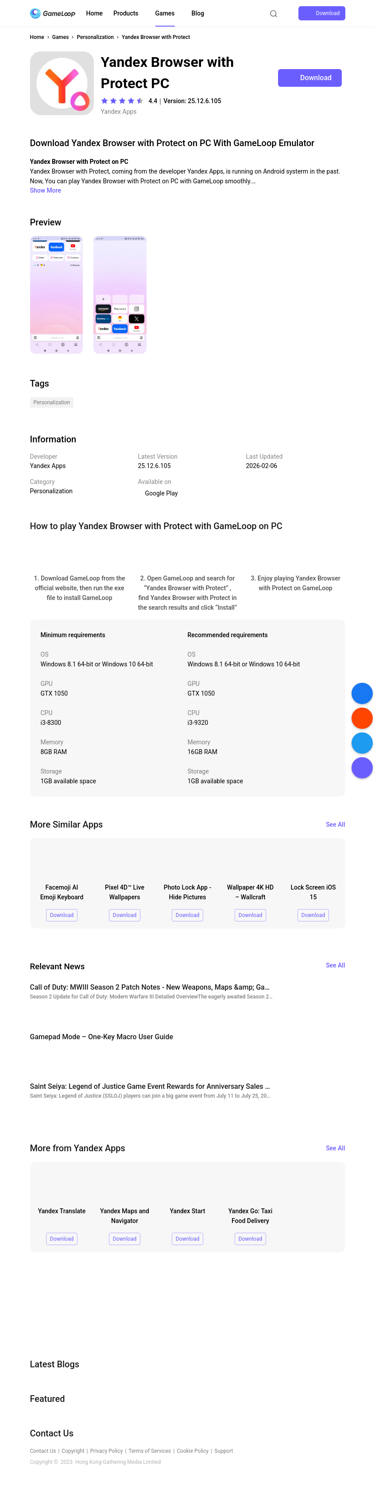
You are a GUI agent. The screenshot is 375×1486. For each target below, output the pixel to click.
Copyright (73, 1451)
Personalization (95, 37)
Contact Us (43, 1451)
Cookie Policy (193, 1451)
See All (335, 824)
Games (165, 13)
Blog (198, 13)
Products (126, 13)
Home (94, 13)
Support (223, 1451)
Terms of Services (149, 1451)
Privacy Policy (106, 1451)
